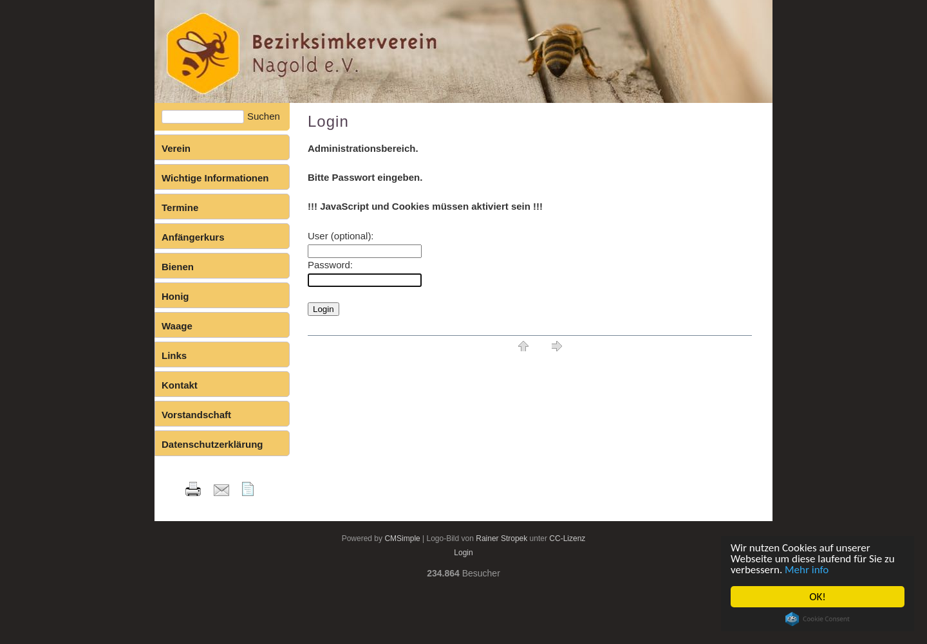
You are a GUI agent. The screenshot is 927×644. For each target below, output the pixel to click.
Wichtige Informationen (215, 177)
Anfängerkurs (193, 237)
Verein (176, 148)
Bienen (178, 266)
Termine (180, 207)
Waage (177, 325)
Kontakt (180, 385)
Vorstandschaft (196, 414)
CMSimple (402, 538)
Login (463, 552)
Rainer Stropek (501, 538)
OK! (817, 596)
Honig (175, 296)
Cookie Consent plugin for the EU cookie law (817, 619)
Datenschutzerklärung (212, 444)
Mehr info (807, 569)
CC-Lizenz (567, 538)
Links (174, 355)
